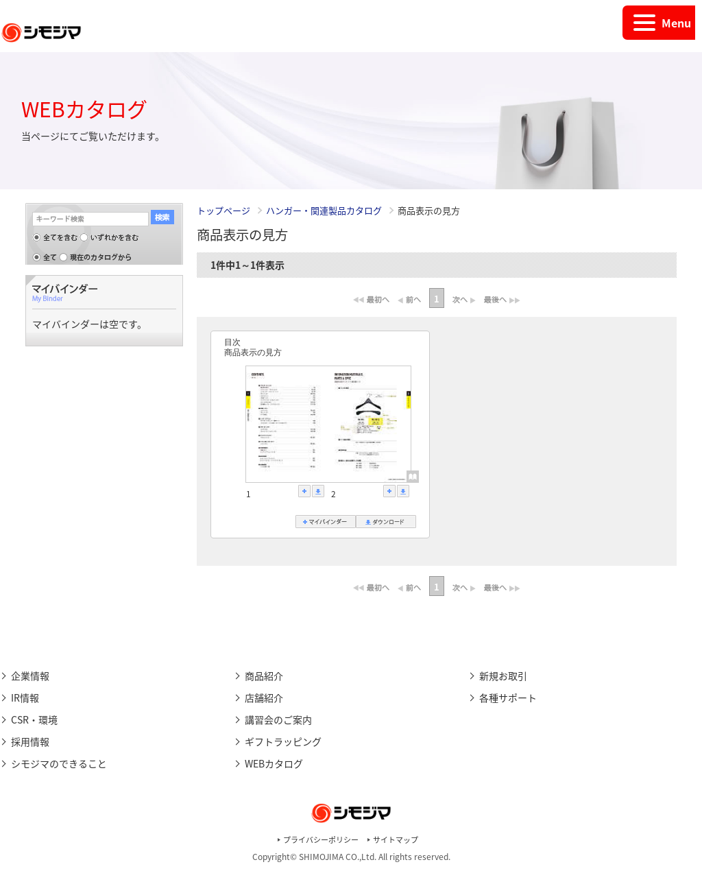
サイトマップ (395, 840)
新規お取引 (503, 675)
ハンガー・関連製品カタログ (325, 210)
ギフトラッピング (283, 741)
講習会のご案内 (278, 719)
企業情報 (30, 675)
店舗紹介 (264, 697)
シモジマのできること (59, 763)
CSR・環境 (34, 719)
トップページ (223, 210)
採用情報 (30, 741)
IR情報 (25, 697)
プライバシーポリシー (321, 840)
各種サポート (508, 697)
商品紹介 (264, 675)
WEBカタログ (274, 763)
